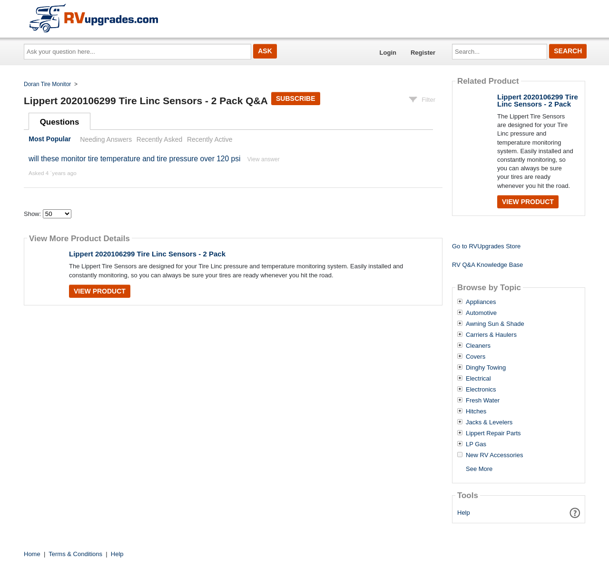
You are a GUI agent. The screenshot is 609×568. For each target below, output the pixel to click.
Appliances (481, 302)
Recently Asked (159, 139)
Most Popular (50, 139)
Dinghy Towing (486, 367)
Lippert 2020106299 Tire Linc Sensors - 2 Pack (147, 254)
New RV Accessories (494, 455)
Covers (475, 356)
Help (463, 512)
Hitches (476, 411)
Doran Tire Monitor (47, 84)
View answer (263, 159)
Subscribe (295, 98)
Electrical (478, 378)
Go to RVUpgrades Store (486, 246)
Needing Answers (106, 139)
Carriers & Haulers (491, 335)
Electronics (481, 389)
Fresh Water (483, 400)
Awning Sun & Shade (495, 324)
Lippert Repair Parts (493, 433)
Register (423, 52)
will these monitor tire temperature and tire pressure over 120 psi (135, 159)
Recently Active (210, 139)
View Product (100, 291)
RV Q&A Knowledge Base (487, 264)
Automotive (481, 313)
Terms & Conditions (75, 554)
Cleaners (478, 346)
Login (388, 52)
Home (32, 554)
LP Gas (476, 444)
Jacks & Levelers (489, 422)
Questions (59, 122)
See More (479, 468)
